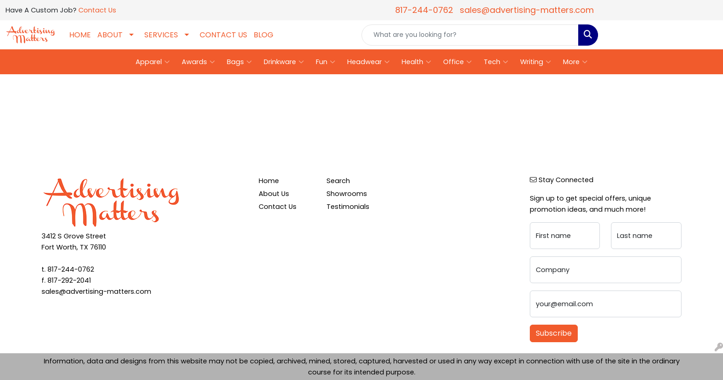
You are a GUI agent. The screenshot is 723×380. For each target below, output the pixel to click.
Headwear (368, 61)
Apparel (153, 61)
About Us (274, 193)
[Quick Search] (470, 35)
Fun (325, 61)
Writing (535, 61)
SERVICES (161, 35)
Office (457, 61)
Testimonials (347, 206)
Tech (496, 61)
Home (269, 180)
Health (416, 61)
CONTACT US (223, 35)
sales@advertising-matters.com (527, 10)
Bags (239, 61)
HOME (80, 35)
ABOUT (110, 35)
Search (338, 180)
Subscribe (554, 333)
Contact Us (97, 10)
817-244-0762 (424, 10)
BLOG (263, 35)
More (575, 61)
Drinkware (284, 61)
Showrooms (346, 193)
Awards (198, 61)
